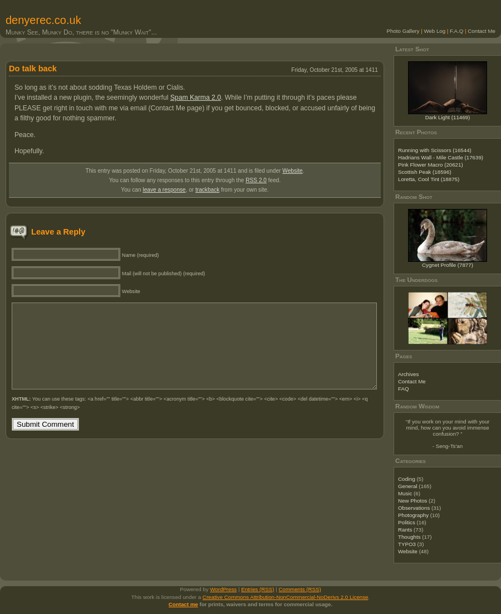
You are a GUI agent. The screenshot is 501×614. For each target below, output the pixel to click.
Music (405, 493)
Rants (405, 530)
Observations (414, 508)
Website (292, 171)
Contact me (183, 604)
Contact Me (481, 31)
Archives (408, 374)
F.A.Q (456, 31)
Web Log (434, 31)
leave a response (164, 190)
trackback (207, 190)
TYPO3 (407, 544)
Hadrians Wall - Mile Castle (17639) (440, 157)
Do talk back (33, 68)
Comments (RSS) (300, 589)
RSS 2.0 (256, 180)
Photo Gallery (403, 31)
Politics (406, 522)
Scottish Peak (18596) (424, 172)
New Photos (412, 501)
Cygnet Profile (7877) (447, 265)
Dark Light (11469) (447, 117)
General (408, 486)
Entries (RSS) (257, 589)
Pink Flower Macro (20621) (430, 165)
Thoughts (409, 537)
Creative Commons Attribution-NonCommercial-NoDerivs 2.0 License (286, 597)
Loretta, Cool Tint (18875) (428, 179)
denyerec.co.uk (43, 20)
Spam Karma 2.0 (195, 97)
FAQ (403, 389)
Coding (406, 479)
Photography (413, 515)
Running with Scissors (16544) (434, 150)
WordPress (223, 589)
